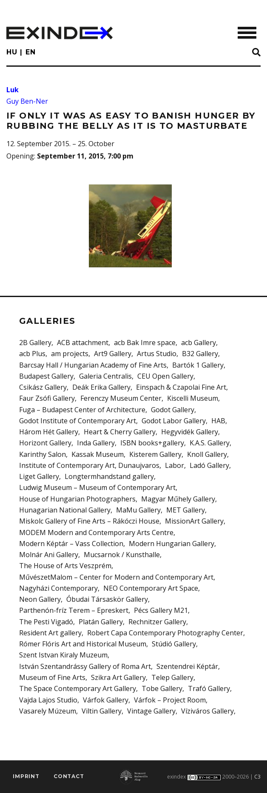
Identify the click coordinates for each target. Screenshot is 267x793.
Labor (174, 465)
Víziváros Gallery (207, 711)
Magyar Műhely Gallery (178, 499)
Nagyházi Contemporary (58, 588)
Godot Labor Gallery (174, 420)
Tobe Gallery (162, 688)
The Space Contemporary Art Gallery (77, 688)
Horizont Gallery (45, 442)
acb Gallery (198, 342)
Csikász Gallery (43, 387)
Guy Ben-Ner (27, 101)
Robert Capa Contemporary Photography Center (165, 632)
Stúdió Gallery (174, 644)
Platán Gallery (101, 621)
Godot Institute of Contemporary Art (77, 420)
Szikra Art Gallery (118, 677)
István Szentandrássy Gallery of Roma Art (85, 666)
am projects (69, 353)
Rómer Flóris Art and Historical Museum (82, 644)
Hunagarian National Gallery (65, 510)
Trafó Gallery (209, 688)
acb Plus (32, 353)
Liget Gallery (39, 476)
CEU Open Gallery (165, 376)
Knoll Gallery (207, 454)
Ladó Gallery (209, 465)
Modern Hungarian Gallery (171, 543)
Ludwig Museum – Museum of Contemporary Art (97, 487)
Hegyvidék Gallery (189, 431)
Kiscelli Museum (192, 398)
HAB (218, 420)
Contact (69, 776)
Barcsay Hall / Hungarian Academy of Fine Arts (93, 365)
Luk (12, 89)
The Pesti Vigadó (46, 621)
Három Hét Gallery (48, 431)
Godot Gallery (172, 409)
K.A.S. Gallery (210, 442)
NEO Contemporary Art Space (150, 588)
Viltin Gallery (102, 711)
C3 (257, 776)
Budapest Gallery (46, 376)
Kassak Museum (97, 454)
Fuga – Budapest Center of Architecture (82, 409)
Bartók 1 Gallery (198, 365)
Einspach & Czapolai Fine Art (181, 387)
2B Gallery (35, 342)
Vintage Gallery (151, 711)
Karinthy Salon (42, 454)
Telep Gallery (172, 677)
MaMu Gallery (138, 510)
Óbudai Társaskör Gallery (107, 599)
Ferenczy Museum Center (121, 398)
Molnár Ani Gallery (48, 554)
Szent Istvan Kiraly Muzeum (63, 655)
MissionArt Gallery (194, 521)
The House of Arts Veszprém (65, 565)
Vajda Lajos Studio (48, 700)
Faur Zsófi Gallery (47, 398)
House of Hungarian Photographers (77, 499)
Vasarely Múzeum (47, 711)
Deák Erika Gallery (101, 387)
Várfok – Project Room (170, 700)
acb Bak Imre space (145, 342)
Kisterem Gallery (155, 454)
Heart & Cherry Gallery (120, 431)
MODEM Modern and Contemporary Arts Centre (96, 532)
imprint (26, 776)
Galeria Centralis (105, 376)
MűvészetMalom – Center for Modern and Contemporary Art (116, 577)
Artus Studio (156, 353)
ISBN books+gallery (152, 442)
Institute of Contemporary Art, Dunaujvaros (89, 465)
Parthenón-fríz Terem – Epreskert (73, 610)
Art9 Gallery (112, 353)
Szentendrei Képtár (187, 666)
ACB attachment (82, 342)
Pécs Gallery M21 (161, 610)
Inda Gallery (96, 442)
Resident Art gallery (50, 632)
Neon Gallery (40, 599)
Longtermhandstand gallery (109, 476)
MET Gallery (185, 510)
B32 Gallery (200, 353)
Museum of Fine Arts (52, 677)
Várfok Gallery (105, 700)
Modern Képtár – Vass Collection (71, 543)
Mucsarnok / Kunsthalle (122, 554)
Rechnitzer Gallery (157, 621)
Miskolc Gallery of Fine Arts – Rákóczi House (89, 521)
